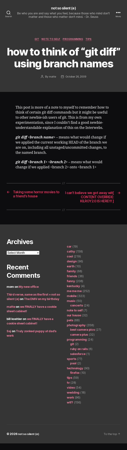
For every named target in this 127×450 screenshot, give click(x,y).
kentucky (73, 293)
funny (71, 288)
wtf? (70, 409)
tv (68, 389)
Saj (9, 338)
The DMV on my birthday (41, 305)
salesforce (77, 360)
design (72, 268)
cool (70, 263)
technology (75, 375)
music (71, 307)
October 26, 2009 (76, 77)
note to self (50, 39)
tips (91, 39)
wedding (73, 399)
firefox (75, 379)
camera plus (79, 341)
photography (76, 332)
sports (71, 365)
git (35, 39)
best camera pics (82, 336)
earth (71, 273)
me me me (74, 298)
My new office (29, 293)
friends (72, 283)
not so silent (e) (63, 8)
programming (74, 39)
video (71, 394)
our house (74, 322)
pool (73, 370)
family (71, 278)
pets (70, 327)
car (69, 253)
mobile (71, 302)
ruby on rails (79, 355)
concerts (76, 312)
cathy (71, 258)
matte (51, 77)
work (70, 404)
